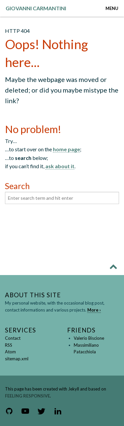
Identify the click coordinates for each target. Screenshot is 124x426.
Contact (13, 338)
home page (66, 149)
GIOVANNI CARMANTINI (36, 8)
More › (94, 310)
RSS (8, 345)
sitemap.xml (16, 358)
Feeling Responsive (27, 395)
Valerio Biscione (89, 338)
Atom (10, 351)
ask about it (59, 166)
